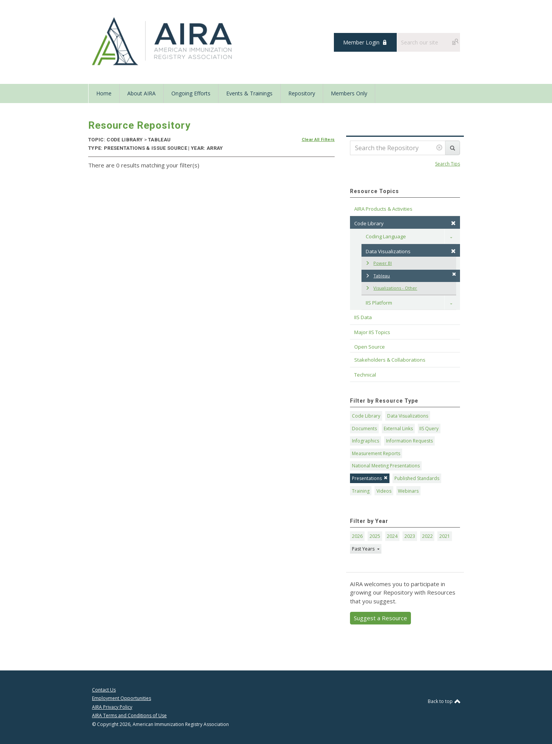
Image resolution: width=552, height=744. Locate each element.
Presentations (370, 478)
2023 (409, 536)
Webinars (408, 491)
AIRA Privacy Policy (112, 707)
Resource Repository (139, 125)
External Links (398, 428)
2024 (392, 536)
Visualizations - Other (391, 288)
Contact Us (104, 690)
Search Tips (447, 164)
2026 (357, 536)
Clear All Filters (318, 139)
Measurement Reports (376, 453)
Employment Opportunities (121, 698)
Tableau (410, 275)
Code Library (366, 416)
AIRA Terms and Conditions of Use (129, 715)
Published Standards (416, 478)
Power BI (378, 263)
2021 (444, 536)
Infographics (365, 441)
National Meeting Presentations (386, 465)
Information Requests (409, 441)
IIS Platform (379, 302)
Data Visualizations (411, 251)
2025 (375, 536)
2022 (427, 536)
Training (361, 491)
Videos (383, 491)
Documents (364, 428)
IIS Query (429, 428)
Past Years (364, 549)
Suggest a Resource (380, 618)
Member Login (361, 42)
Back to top (444, 701)
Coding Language (386, 236)
